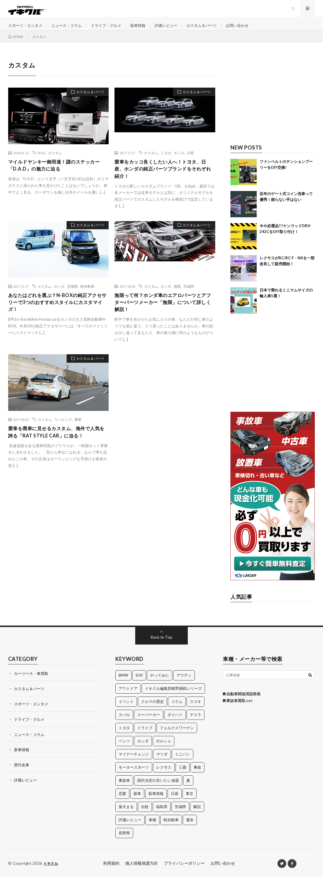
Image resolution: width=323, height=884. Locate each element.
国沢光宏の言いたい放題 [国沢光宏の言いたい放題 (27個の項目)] (158, 788)
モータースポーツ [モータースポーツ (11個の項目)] (134, 774)
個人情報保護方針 (141, 870)
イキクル (51, 871)
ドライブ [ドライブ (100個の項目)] (144, 735)
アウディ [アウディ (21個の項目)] (184, 682)
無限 (177, 296)
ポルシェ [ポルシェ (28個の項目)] (163, 748)
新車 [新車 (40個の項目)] (137, 801)
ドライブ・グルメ (112, 29)
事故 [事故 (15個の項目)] (197, 774)
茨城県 (72, 296)
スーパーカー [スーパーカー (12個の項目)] (148, 722)
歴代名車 (22, 772)
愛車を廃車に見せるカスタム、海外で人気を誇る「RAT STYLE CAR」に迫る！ (56, 444)
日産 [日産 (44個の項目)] (174, 801)
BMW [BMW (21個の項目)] (123, 682)
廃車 (77, 431)
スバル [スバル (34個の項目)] (124, 722)
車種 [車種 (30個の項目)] (152, 827)
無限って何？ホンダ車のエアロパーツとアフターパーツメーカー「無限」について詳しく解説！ (163, 313)
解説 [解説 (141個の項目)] (197, 814)
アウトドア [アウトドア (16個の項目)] (128, 696)
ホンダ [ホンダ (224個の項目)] (143, 748)
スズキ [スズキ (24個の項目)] (195, 709)
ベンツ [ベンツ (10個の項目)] (124, 748)
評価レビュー (175, 29)
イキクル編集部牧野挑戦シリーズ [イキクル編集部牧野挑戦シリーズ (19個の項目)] (173, 696)
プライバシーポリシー (184, 870)
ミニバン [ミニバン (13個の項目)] (182, 761)
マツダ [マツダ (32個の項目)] (162, 761)
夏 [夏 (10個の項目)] (188, 788)
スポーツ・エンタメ (26, 29)
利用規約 (111, 870)
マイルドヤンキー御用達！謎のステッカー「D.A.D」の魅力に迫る (56, 173)
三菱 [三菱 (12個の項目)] (182, 774)
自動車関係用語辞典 (242, 701)
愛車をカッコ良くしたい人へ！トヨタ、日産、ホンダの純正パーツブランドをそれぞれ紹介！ (163, 177)
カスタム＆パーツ (213, 29)
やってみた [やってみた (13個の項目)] (159, 682)
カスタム (55, 160)
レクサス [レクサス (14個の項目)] (163, 774)
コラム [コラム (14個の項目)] (177, 709)
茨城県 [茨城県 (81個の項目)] (180, 814)
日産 (190, 160)
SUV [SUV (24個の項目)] (139, 682)
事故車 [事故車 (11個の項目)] (124, 788)
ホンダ (179, 160)
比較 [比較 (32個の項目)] (145, 814)
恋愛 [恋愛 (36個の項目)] (122, 801)
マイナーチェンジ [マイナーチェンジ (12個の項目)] (134, 761)
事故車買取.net (238, 708)
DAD (41, 160)
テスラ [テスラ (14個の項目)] (195, 722)
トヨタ (166, 160)
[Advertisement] (272, 104)
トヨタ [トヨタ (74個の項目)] (124, 735)
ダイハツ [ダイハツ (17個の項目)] (175, 722)
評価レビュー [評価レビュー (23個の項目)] (130, 827)
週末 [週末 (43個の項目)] (190, 827)
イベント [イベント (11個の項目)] (126, 709)
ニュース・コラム (70, 29)
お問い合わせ (250, 29)
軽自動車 (87, 296)
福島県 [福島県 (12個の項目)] (161, 814)
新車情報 (146, 29)
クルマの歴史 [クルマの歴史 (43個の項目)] (152, 709)
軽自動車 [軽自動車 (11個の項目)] (171, 827)
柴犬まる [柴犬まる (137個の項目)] (126, 814)
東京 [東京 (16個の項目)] (189, 801)
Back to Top (162, 644)
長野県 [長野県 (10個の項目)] (124, 840)
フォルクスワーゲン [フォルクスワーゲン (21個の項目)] (177, 735)
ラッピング (63, 431)
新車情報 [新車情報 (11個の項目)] (156, 801)
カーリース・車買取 (32, 680)
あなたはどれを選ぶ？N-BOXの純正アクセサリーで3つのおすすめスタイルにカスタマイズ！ (58, 313)
